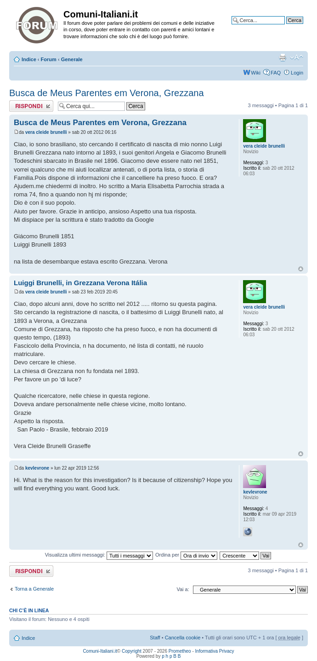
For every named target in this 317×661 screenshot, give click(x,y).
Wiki (255, 72)
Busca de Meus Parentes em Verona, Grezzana (106, 93)
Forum (49, 59)
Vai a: (182, 589)
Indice (29, 59)
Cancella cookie (183, 637)
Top (300, 268)
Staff (155, 637)
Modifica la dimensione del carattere (296, 57)
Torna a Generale (34, 589)
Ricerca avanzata (283, 27)
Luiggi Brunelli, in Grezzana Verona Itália (80, 283)
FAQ (276, 72)
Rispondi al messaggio (31, 106)
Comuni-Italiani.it (100, 651)
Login (297, 72)
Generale (72, 59)
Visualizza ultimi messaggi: (99, 555)
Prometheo (180, 651)
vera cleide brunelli (46, 132)
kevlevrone (37, 468)
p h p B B (171, 656)
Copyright (132, 651)
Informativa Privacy (214, 651)
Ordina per (186, 555)
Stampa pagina (282, 57)
